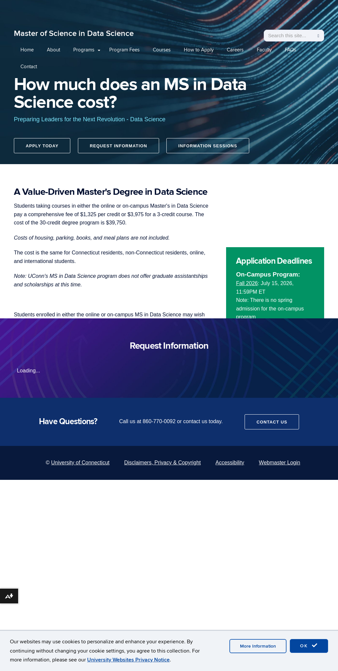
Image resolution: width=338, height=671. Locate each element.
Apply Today (42, 146)
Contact (28, 67)
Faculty (264, 50)
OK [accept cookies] (309, 646)
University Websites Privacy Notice (128, 659)
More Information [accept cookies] (258, 646)
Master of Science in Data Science (74, 33)
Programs (83, 50)
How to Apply (199, 50)
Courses (162, 50)
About (53, 50)
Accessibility (230, 462)
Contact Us (271, 422)
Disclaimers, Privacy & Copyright (162, 462)
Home (27, 50)
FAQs (290, 50)
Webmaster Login (279, 462)
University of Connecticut (80, 462)
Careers (235, 50)
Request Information (119, 146)
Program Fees (124, 50)
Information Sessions (209, 146)
